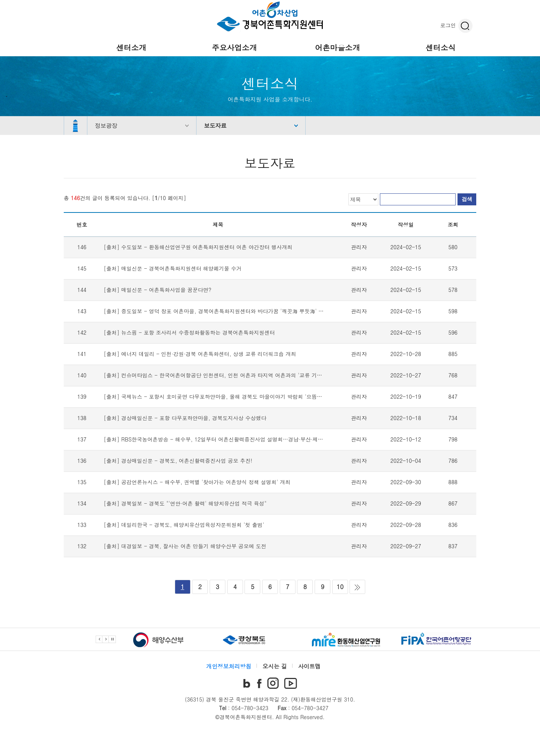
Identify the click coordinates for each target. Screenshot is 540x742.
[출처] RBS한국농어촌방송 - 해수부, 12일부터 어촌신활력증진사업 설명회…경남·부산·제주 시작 (220, 439)
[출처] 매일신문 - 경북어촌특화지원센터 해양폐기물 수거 (173, 268)
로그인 (448, 25)
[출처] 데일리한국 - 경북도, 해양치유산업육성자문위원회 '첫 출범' (184, 524)
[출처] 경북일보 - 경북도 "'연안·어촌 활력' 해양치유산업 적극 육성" (185, 503)
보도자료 (215, 125)
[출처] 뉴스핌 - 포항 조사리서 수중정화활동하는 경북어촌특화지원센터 (189, 332)
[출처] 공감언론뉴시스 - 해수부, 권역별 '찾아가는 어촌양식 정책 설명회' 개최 (197, 482)
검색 (467, 199)
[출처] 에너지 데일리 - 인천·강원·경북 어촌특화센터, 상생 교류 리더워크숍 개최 (200, 354)
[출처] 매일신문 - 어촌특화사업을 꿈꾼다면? (158, 289)
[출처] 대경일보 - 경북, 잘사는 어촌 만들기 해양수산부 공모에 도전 (185, 546)
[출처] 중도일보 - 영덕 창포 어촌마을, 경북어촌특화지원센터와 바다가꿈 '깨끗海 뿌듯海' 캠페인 (219, 311)
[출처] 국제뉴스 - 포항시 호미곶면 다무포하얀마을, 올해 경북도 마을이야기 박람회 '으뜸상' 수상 (220, 396)
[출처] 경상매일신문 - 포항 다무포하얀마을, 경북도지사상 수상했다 (185, 418)
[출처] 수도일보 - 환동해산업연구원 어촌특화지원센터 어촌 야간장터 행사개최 (198, 247)
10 (340, 586)
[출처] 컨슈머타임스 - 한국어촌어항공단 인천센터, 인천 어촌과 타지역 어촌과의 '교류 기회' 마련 (220, 375)
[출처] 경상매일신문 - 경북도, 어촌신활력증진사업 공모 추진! (178, 460)
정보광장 (106, 125)
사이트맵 (309, 666)
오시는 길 (274, 666)
